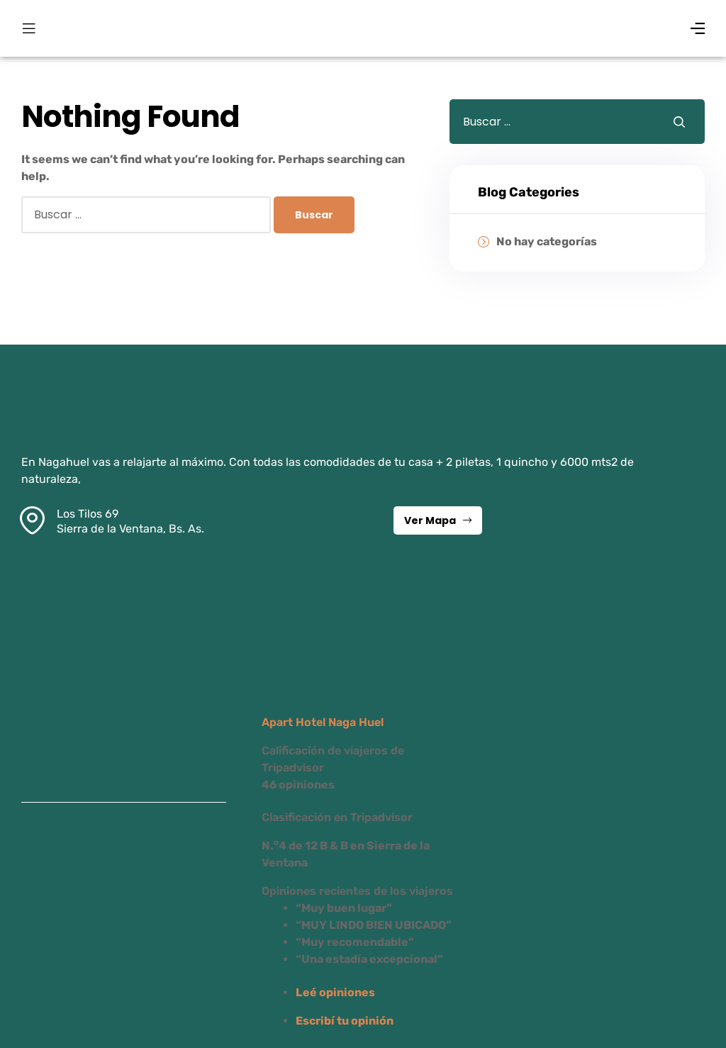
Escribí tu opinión (344, 1020)
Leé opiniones (335, 992)
